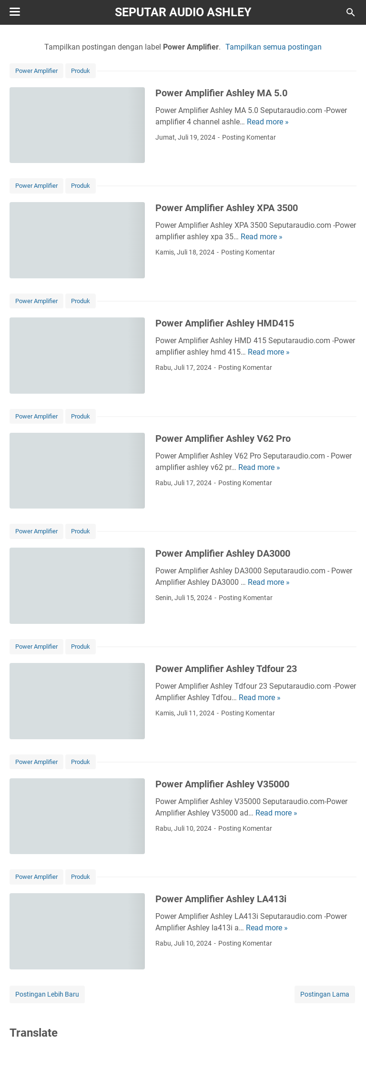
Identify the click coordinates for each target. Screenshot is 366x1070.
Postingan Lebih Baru (47, 994)
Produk (80, 70)
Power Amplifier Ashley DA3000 (222, 553)
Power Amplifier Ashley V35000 (222, 784)
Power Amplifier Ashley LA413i (220, 899)
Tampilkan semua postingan (273, 46)
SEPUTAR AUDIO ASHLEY (183, 12)
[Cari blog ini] (350, 12)
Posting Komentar (249, 137)
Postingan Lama (324, 994)
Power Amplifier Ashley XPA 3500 (226, 208)
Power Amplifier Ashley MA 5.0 (221, 93)
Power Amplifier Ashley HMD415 (224, 323)
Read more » (268, 121)
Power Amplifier (36, 70)
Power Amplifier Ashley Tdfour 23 (226, 668)
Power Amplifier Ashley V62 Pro (223, 438)
